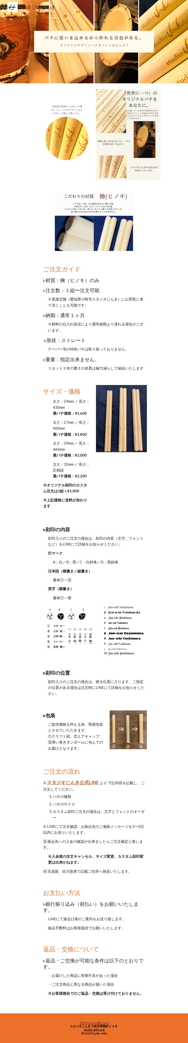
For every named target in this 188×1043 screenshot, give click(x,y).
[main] (94, 318)
